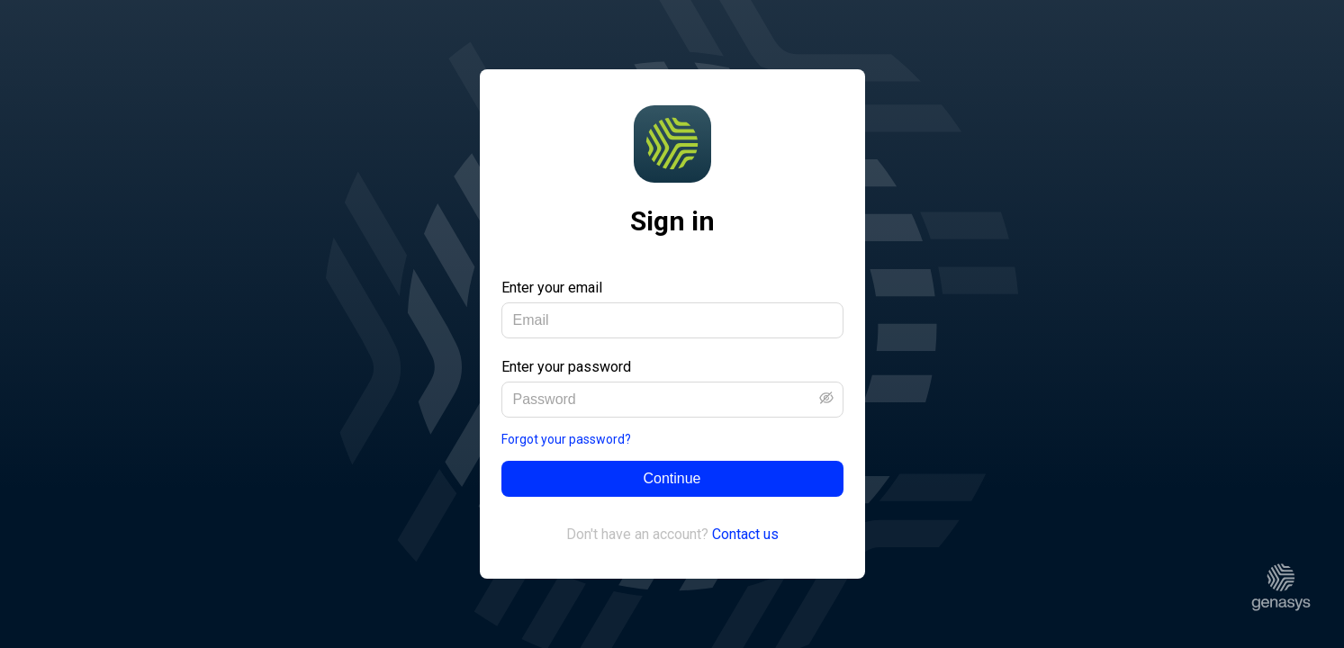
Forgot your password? (566, 439)
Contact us (745, 534)
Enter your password (566, 366)
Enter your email (551, 287)
